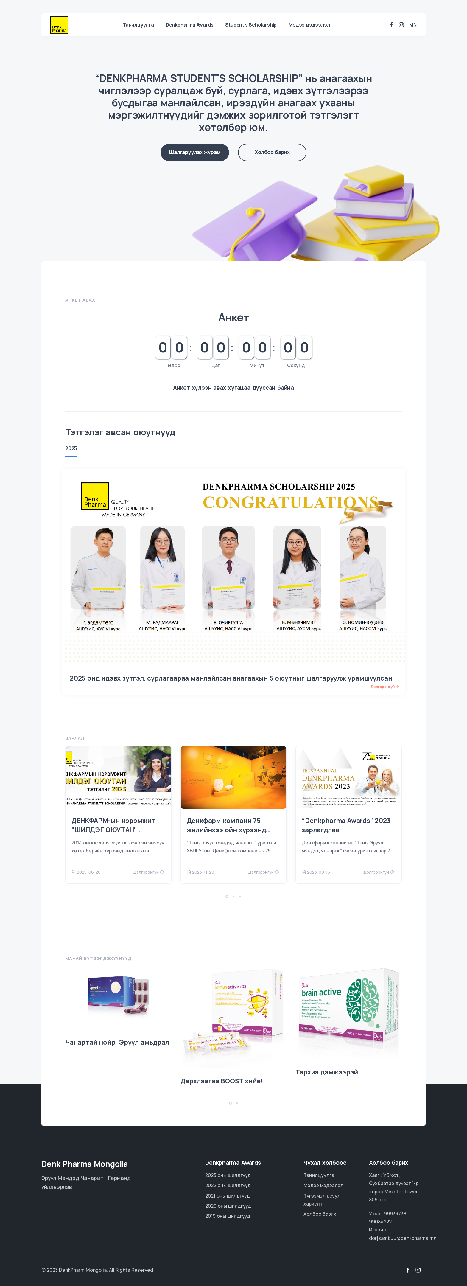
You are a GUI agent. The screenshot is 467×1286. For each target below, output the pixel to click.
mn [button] (413, 24)
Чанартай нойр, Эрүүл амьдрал (117, 1042)
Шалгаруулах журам (194, 152)
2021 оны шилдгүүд (227, 1195)
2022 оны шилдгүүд (228, 1185)
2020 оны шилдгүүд (228, 1206)
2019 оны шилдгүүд (227, 1216)
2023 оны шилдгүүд (228, 1175)
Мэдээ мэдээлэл (309, 24)
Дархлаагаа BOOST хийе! (221, 1081)
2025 (71, 448)
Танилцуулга (138, 24)
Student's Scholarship (251, 24)
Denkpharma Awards (190, 24)
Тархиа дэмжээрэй (326, 1072)
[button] (226, 896)
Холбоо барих (272, 152)
